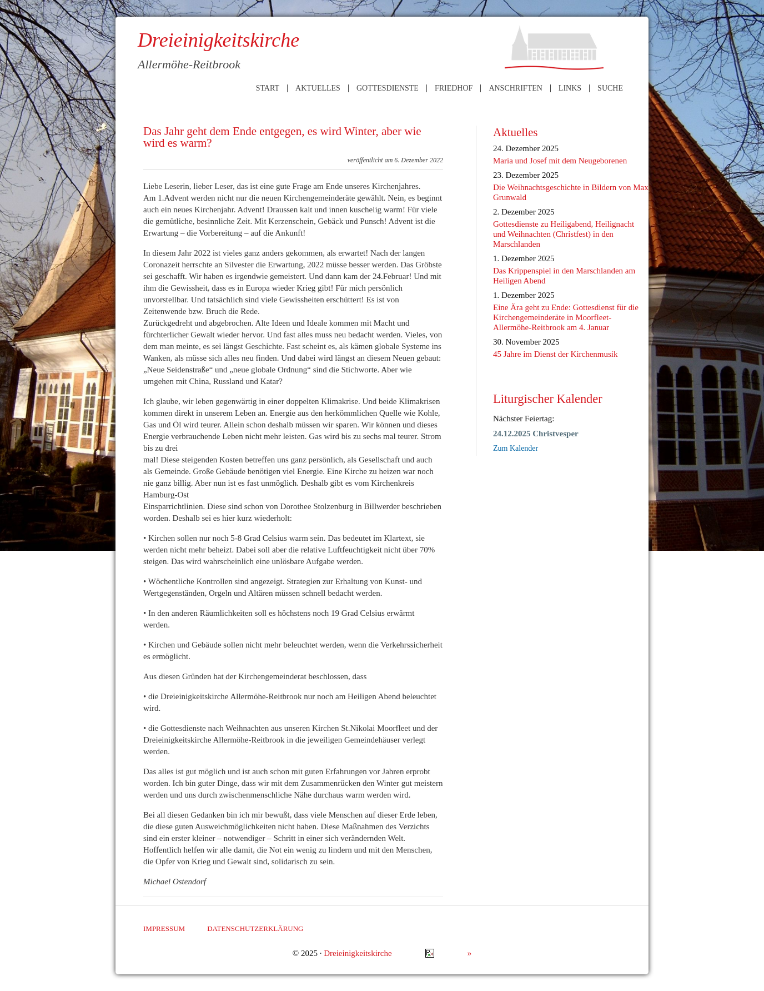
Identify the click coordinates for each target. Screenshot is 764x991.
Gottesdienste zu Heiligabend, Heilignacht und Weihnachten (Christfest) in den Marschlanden (563, 234)
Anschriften (515, 88)
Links (570, 88)
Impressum (164, 928)
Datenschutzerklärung (255, 928)
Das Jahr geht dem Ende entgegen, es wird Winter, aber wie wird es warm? (282, 137)
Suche (610, 88)
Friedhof (454, 88)
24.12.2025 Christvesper (536, 433)
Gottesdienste (387, 88)
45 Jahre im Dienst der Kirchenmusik (555, 354)
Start (267, 88)
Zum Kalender (515, 448)
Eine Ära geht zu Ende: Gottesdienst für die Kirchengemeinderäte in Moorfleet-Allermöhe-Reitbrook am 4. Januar (566, 317)
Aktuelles (317, 88)
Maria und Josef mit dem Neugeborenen (560, 160)
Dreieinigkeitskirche (357, 953)
